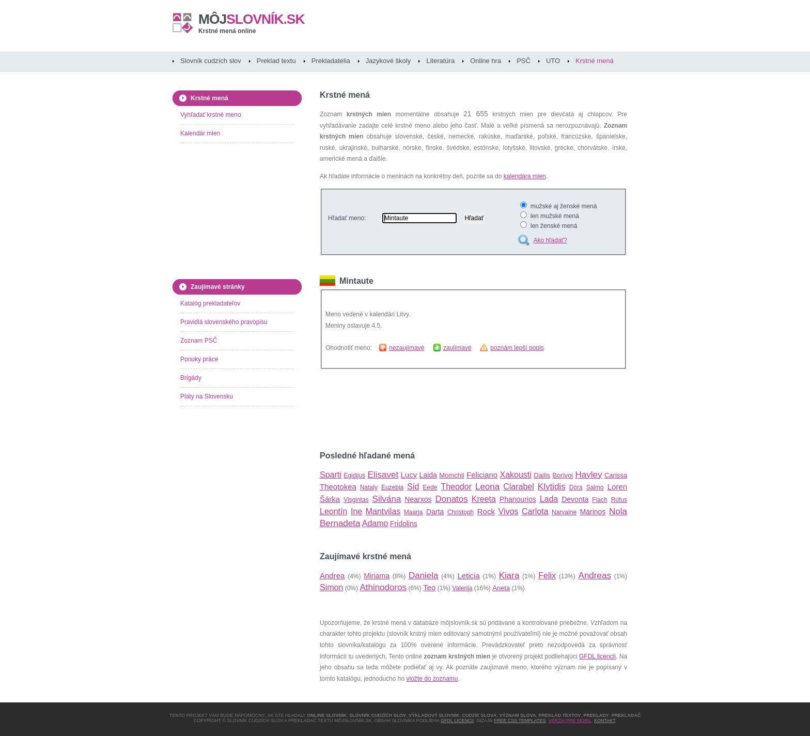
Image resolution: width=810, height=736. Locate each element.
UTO (553, 61)
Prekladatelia (330, 61)
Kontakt (604, 720)
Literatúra (440, 61)
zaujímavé (457, 347)
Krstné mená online (227, 31)
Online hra (485, 61)
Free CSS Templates (520, 720)
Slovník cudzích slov (210, 61)
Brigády (190, 377)
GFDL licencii (597, 656)
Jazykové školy (388, 61)
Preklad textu (276, 61)
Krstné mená (594, 61)
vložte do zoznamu (432, 678)
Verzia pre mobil (569, 720)
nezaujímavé (406, 347)
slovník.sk (251, 19)
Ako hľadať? (550, 240)
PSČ (524, 61)
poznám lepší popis (516, 347)
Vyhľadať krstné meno (210, 114)
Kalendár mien (200, 133)
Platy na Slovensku (206, 396)
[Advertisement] (441, 409)
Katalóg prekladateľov (210, 303)
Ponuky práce (199, 359)
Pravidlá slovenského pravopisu (224, 322)
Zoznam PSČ (198, 340)
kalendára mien (525, 176)
